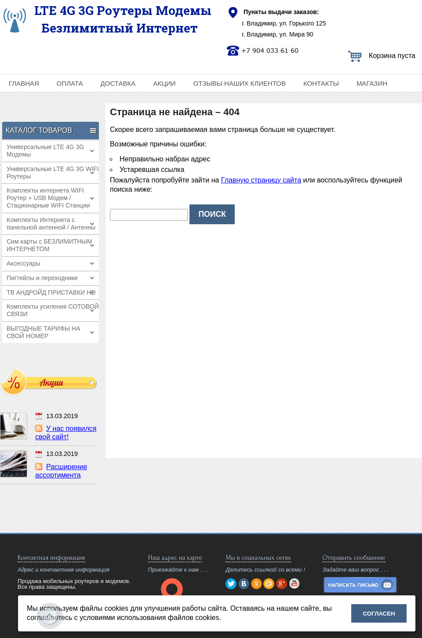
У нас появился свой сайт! (65, 433)
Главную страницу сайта (261, 180)
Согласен (379, 613)
